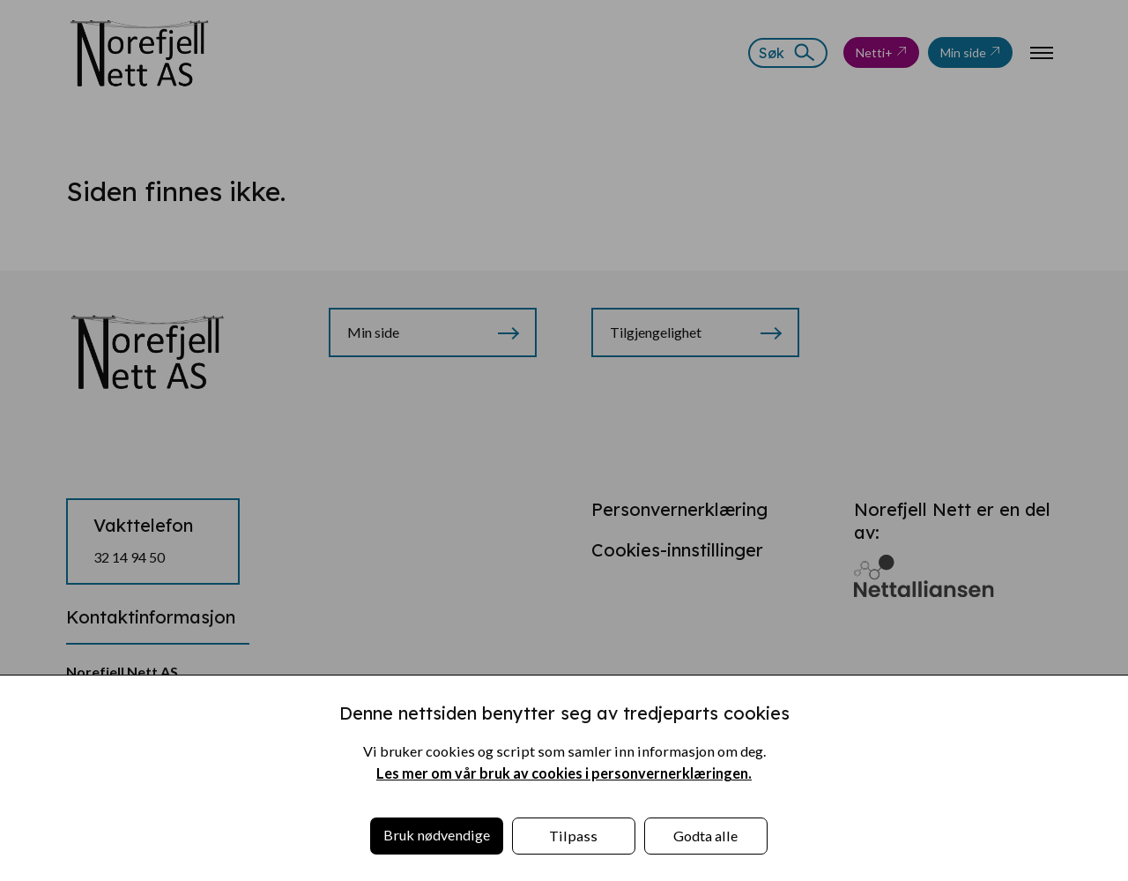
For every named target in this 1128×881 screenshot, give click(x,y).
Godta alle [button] (705, 835)
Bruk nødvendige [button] (436, 834)
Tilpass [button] (573, 835)
